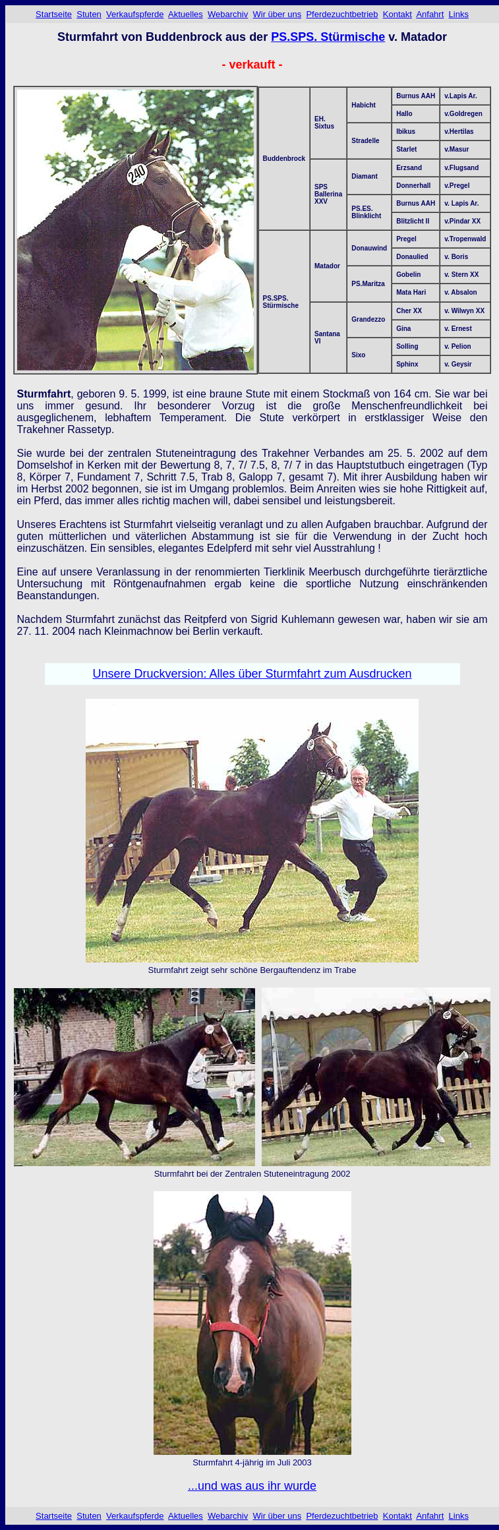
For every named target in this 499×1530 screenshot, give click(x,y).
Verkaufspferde (134, 14)
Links (459, 14)
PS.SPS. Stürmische (328, 37)
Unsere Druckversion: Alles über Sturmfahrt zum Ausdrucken (251, 673)
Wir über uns (276, 14)
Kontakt (397, 14)
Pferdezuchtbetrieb (342, 14)
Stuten (89, 14)
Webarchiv (228, 14)
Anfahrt (430, 14)
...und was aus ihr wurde (252, 1485)
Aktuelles (185, 14)
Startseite (54, 14)
